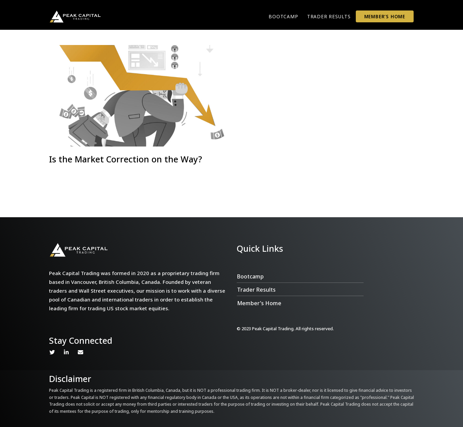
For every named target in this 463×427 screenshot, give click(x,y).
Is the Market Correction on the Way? (125, 159)
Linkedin (66, 352)
